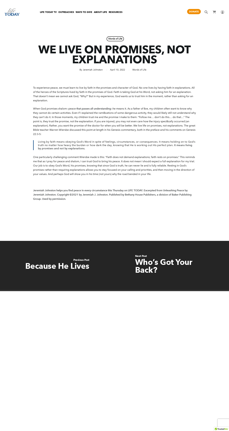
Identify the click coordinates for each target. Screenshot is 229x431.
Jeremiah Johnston (93, 69)
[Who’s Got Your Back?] (172, 265)
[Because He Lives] (57, 265)
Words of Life (115, 38)
